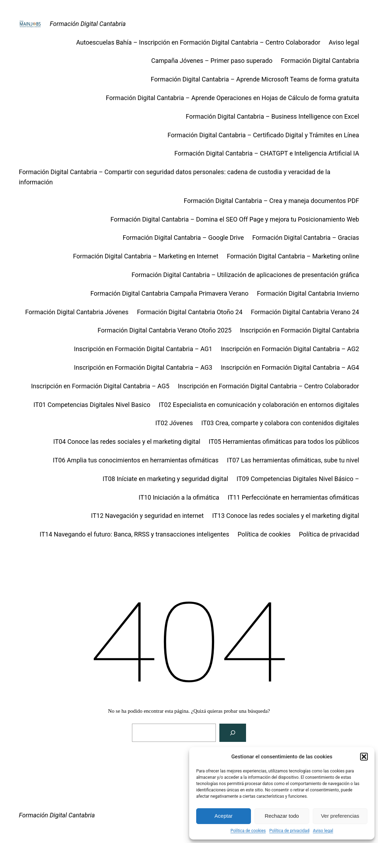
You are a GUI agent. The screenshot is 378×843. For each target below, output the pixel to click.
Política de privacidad (289, 830)
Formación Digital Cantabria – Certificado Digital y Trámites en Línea (263, 135)
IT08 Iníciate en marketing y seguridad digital (165, 478)
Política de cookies (248, 830)
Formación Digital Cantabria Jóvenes (76, 312)
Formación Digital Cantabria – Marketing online (293, 256)
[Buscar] (232, 733)
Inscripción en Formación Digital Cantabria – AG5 (100, 386)
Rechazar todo (282, 816)
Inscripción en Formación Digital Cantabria (299, 330)
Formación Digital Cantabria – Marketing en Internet (145, 256)
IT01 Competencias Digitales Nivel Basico (91, 404)
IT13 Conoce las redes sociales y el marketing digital (285, 515)
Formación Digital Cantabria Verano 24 (305, 312)
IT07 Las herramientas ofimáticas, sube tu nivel (293, 460)
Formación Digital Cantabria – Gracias (305, 237)
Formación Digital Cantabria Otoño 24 (190, 312)
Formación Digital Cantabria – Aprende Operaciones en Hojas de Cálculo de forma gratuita (232, 97)
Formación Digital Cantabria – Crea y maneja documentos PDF (271, 200)
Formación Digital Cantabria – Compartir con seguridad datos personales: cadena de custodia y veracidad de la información (174, 177)
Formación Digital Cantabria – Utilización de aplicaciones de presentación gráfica (245, 274)
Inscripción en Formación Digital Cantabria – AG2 (290, 349)
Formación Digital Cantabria (88, 23)
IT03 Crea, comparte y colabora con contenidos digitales (280, 423)
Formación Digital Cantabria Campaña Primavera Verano (170, 293)
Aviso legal (323, 830)
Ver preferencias (340, 816)
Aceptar (223, 816)
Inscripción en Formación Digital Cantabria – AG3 (143, 367)
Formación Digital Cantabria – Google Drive (183, 237)
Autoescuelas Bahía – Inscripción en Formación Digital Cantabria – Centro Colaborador (198, 42)
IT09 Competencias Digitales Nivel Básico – (298, 478)
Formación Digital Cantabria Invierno (308, 293)
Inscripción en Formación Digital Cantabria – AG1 (143, 349)
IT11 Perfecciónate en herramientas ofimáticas (293, 497)
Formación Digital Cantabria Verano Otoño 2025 (165, 330)
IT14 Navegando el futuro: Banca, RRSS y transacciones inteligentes (134, 534)
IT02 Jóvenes (174, 423)
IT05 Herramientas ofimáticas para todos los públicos (284, 441)
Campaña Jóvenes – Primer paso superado (212, 60)
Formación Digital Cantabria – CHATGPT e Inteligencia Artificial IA (266, 153)
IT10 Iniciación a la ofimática (179, 497)
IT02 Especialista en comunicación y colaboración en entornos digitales (259, 404)
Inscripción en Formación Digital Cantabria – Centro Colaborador (268, 386)
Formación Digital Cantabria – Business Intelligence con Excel (272, 116)
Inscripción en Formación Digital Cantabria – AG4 (290, 367)
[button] (363, 756)
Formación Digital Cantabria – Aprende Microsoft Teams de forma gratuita (255, 79)
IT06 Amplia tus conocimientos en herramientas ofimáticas (136, 460)
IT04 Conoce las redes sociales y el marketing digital (126, 441)
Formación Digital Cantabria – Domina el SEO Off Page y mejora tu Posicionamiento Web (235, 219)
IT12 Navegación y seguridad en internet (147, 515)
